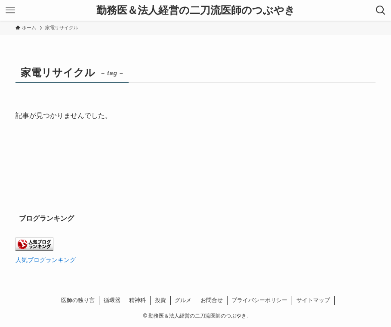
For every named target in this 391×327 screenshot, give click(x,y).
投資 (160, 300)
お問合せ (211, 300)
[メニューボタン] (10, 10)
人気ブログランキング (45, 259)
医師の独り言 (78, 300)
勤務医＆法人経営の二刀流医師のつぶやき (195, 10)
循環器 (112, 300)
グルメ (183, 300)
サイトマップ (313, 300)
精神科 (137, 300)
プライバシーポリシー (259, 300)
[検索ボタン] (380, 10)
